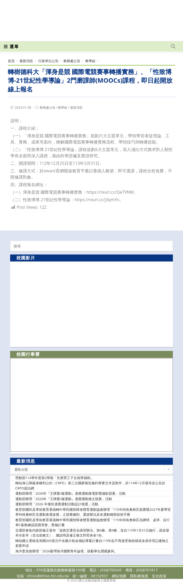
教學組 (62, 107)
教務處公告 (47, 107)
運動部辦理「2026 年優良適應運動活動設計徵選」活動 (56, 504)
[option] (91, 304)
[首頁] (11, 60)
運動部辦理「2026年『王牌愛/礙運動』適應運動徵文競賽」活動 (63, 498)
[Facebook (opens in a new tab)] (82, 33)
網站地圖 (119, 575)
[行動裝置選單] (11, 46)
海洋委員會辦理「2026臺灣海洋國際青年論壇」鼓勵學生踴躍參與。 (66, 551)
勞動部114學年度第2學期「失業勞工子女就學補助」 (54, 477)
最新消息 (76, 107)
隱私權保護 (139, 575)
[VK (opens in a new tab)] (100, 33)
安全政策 (159, 575)
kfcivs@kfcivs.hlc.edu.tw (48, 575)
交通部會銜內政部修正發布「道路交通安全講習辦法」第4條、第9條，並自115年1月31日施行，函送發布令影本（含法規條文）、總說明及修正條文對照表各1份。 (92, 533)
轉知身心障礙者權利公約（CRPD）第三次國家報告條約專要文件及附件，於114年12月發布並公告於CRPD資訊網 (90, 486)
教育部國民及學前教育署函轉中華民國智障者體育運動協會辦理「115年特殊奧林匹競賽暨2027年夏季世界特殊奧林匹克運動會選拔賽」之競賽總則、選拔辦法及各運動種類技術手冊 (93, 512)
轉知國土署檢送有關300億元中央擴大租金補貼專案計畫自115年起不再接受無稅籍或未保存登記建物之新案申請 (92, 543)
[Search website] (173, 46)
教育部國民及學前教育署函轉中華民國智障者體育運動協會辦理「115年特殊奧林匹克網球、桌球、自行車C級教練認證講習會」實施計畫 (92, 522)
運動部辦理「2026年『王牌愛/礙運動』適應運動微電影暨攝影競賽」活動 (70, 493)
